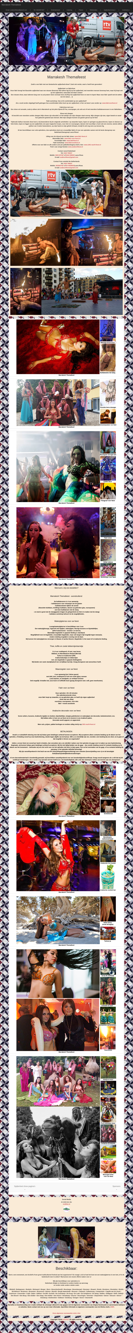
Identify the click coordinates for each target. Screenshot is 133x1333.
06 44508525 (70, 165)
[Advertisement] (66, 1327)
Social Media (66, 1199)
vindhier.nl (66, 1204)
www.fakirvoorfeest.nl (109, 103)
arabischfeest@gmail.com (69, 157)
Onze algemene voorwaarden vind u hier (66, 1313)
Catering (69, 10)
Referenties (93, 10)
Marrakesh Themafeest (11, 5)
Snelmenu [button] (126, 10)
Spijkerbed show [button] (110, 10)
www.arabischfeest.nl (75, 147)
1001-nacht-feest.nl (88, 724)
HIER (112, 1307)
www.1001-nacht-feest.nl (92, 145)
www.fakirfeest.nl (73, 140)
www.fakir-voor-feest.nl (72, 138)
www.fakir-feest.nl (81, 136)
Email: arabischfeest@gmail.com (16, 10)
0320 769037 (68, 153)
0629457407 (60, 165)
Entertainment (55, 10)
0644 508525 (70, 155)
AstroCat (65, 1319)
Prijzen (81, 10)
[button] (25, 1187)
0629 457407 (59, 155)
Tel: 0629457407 (39, 10)
